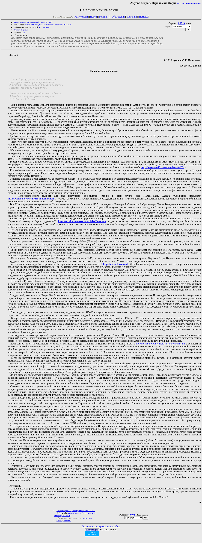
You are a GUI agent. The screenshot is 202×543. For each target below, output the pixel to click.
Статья (17, 30)
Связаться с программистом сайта (101, 526)
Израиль (24, 30)
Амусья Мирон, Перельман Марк (39, 25)
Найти (93, 16)
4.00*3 (181, 23)
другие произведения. (189, 3)
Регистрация (81, 16)
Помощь (143, 16)
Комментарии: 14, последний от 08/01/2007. (33, 22)
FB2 (23, 32)
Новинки (132, 16)
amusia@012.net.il (63, 25)
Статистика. (44, 27)
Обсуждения (118, 16)
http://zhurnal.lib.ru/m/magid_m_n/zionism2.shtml (160, 343)
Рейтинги (104, 16)
